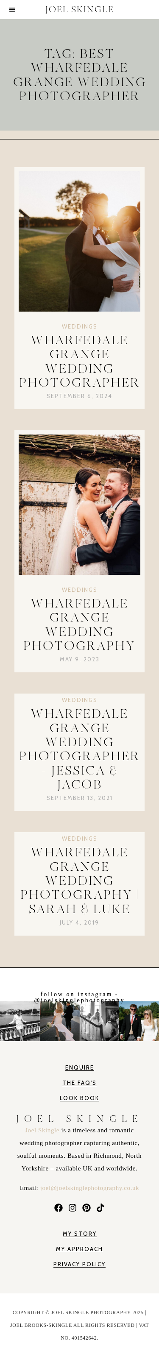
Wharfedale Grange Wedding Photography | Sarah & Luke (79, 880)
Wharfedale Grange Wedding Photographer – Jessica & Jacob (79, 749)
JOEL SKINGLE (79, 9)
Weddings (80, 326)
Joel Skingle (43, 1130)
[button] (12, 9)
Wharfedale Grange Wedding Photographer (79, 361)
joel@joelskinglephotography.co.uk (89, 1187)
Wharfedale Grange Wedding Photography (79, 624)
